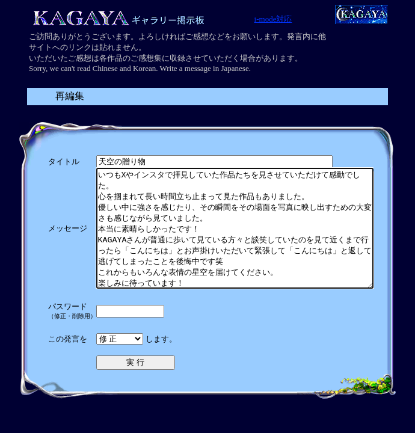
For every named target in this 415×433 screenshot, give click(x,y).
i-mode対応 (273, 18)
